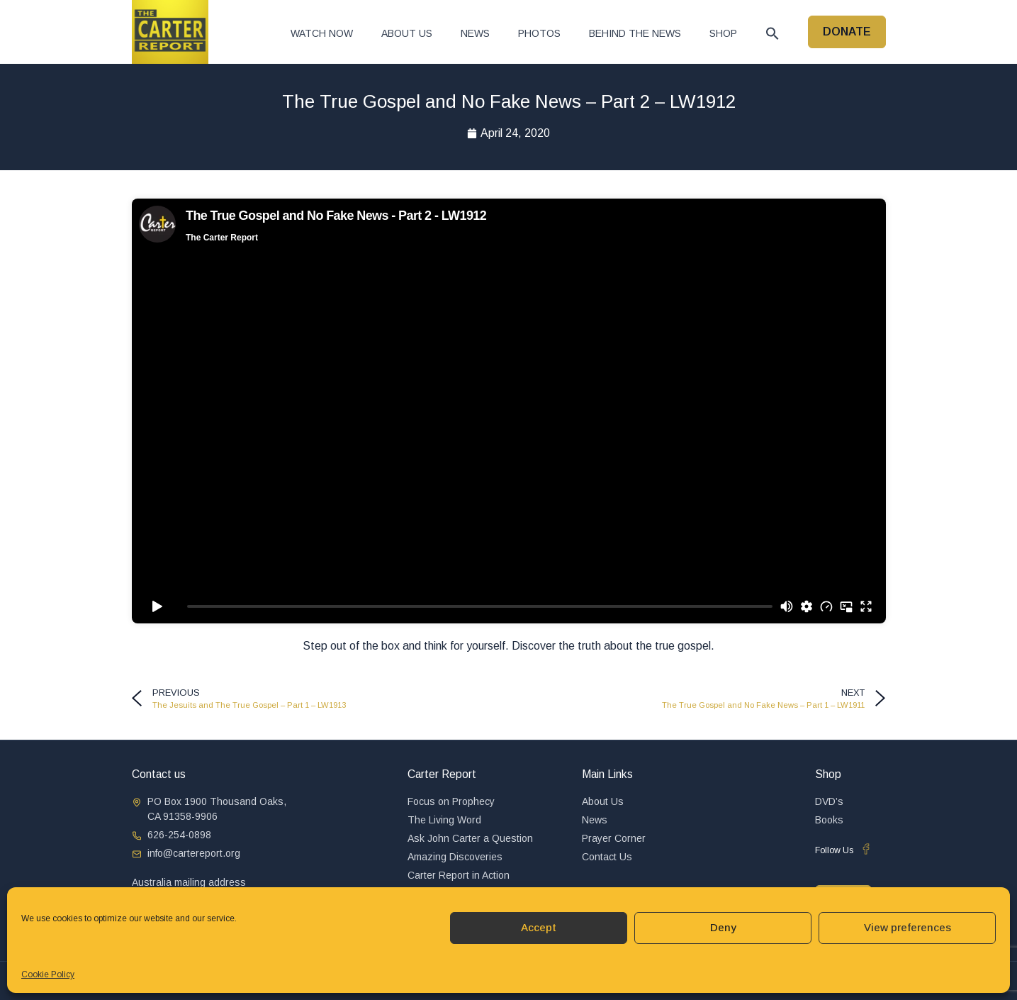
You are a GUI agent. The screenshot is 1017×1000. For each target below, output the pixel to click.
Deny (723, 927)
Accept (538, 927)
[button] (772, 33)
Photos (539, 33)
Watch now (322, 33)
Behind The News (635, 33)
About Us (406, 33)
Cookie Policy (47, 974)
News (475, 33)
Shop (723, 33)
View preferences (907, 927)
